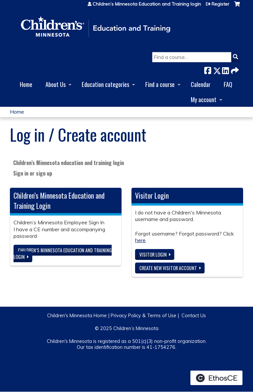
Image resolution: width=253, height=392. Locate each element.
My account (203, 99)
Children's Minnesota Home (77, 316)
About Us (55, 84)
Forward (234, 69)
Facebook (207, 69)
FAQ (228, 84)
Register (220, 4)
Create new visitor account (168, 268)
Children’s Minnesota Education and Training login (147, 4)
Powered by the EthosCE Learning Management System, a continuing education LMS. (216, 378)
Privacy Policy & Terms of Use (143, 316)
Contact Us (194, 316)
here (140, 240)
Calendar (201, 84)
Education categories (105, 84)
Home (26, 84)
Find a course (160, 84)
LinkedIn (225, 69)
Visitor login (153, 254)
